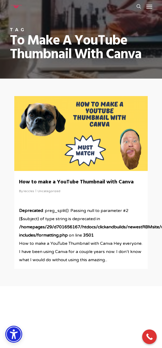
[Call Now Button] (149, 336)
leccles (29, 191)
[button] (149, 6)
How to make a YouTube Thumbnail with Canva (76, 182)
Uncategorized (49, 191)
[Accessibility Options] (13, 334)
